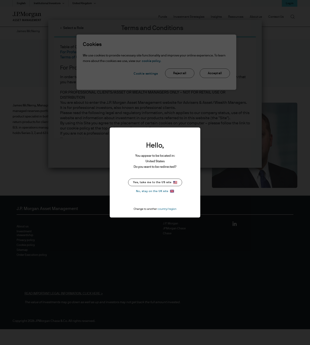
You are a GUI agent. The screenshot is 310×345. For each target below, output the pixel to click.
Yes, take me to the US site (155, 182)
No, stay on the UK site (155, 191)
